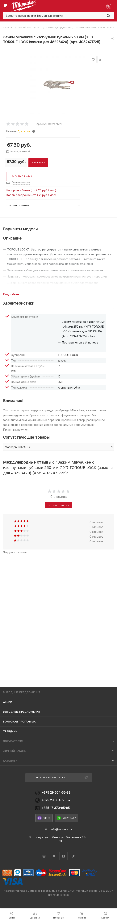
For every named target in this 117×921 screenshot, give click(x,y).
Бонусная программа (19, 721)
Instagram (44, 856)
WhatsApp (66, 818)
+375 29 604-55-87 (56, 800)
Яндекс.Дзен (63, 856)
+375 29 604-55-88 (56, 792)
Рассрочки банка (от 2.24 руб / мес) (31, 190)
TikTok (73, 856)
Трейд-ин (10, 731)
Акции (7, 702)
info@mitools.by (61, 829)
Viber (44, 818)
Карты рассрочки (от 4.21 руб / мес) (31, 195)
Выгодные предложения (21, 711)
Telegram (54, 856)
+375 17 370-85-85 (56, 808)
